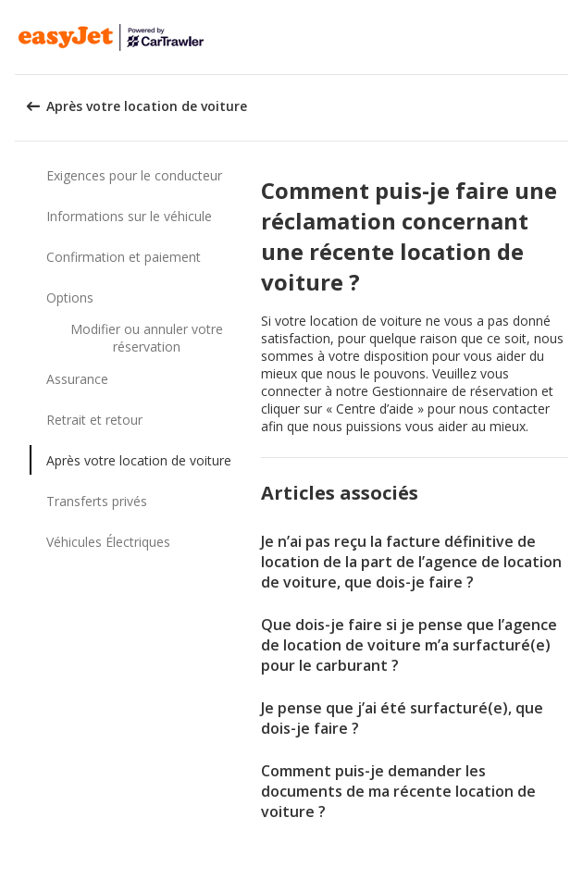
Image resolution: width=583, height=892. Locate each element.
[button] (562, 37)
